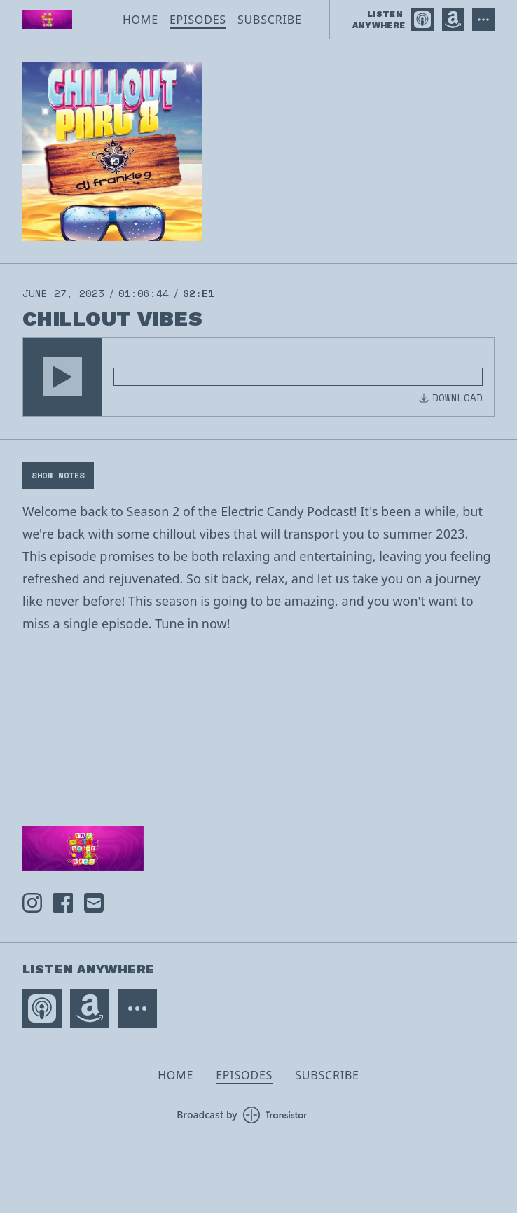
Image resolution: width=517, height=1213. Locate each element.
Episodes (198, 19)
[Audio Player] (258, 377)
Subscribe (269, 19)
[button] (62, 376)
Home (140, 19)
